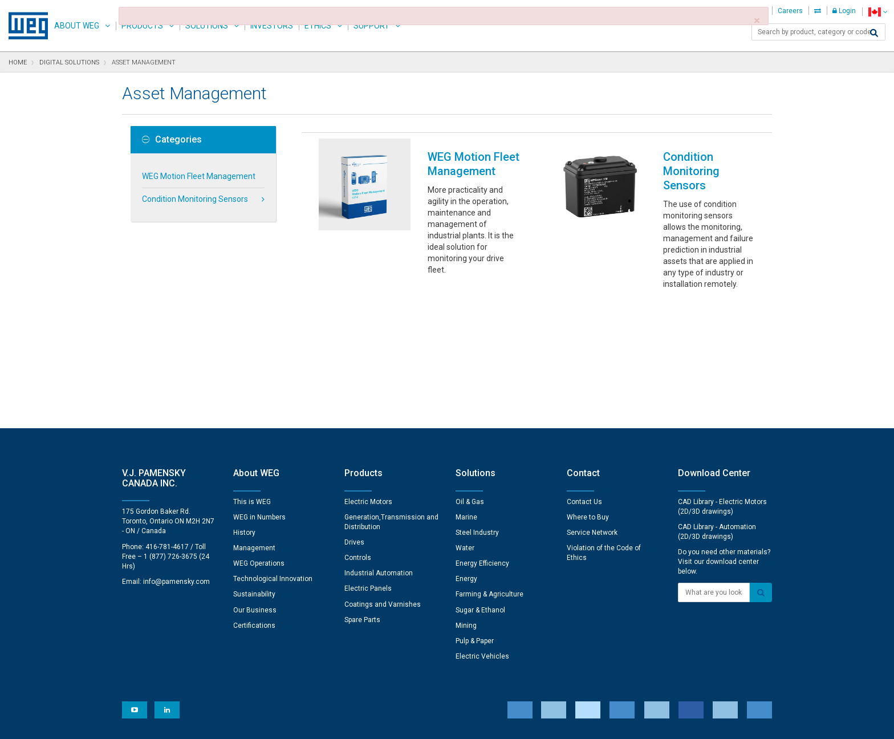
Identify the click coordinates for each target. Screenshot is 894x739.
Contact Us (584, 377)
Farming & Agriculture (489, 470)
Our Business (255, 486)
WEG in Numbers (259, 393)
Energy (466, 454)
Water (465, 424)
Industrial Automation (378, 449)
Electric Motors (368, 377)
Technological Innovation (272, 454)
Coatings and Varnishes (382, 480)
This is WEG (252, 377)
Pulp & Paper (475, 517)
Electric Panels (368, 464)
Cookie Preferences (457, 688)
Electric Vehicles (482, 532)
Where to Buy (588, 393)
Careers (790, 11)
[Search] (874, 33)
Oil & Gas (470, 377)
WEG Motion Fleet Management (198, 176)
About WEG (76, 25)
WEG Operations (259, 439)
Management (254, 424)
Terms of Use (439, 722)
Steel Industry (477, 408)
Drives (354, 418)
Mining (466, 501)
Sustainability (254, 470)
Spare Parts (362, 496)
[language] (878, 11)
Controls (357, 433)
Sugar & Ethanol (480, 486)
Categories (172, 140)
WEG (24, 25)
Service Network (592, 408)
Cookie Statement (375, 722)
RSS (477, 722)
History (244, 408)
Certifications (254, 501)
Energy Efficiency (482, 439)
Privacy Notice (310, 722)
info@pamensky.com (176, 457)
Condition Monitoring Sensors (195, 199)
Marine (466, 393)
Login (844, 11)
